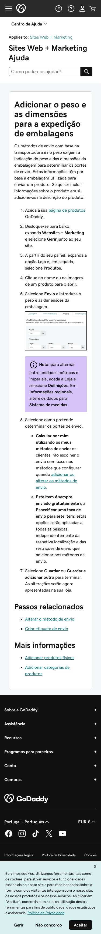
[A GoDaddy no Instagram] (22, 836)
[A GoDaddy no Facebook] (8, 836)
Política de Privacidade (59, 855)
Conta (10, 765)
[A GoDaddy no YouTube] (62, 836)
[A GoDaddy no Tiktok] (35, 836)
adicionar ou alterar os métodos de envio (56, 480)
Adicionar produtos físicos (49, 657)
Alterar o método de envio (49, 619)
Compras (13, 779)
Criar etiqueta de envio (46, 628)
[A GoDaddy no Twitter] (49, 836)
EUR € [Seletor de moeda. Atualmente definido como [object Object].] (87, 822)
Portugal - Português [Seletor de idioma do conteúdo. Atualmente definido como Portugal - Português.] (27, 822)
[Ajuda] (58, 8)
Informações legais (18, 855)
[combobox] (44, 71)
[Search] (86, 71)
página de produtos (66, 210)
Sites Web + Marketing (51, 37)
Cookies (90, 855)
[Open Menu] (6, 8)
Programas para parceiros (28, 751)
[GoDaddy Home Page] (26, 798)
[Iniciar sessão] (82, 8)
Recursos (13, 737)
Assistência (14, 724)
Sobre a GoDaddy (20, 710)
